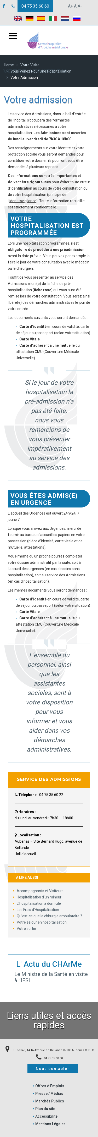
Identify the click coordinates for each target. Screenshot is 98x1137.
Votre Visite (29, 65)
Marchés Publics (49, 1101)
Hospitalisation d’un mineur (37, 897)
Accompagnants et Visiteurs (38, 891)
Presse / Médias (49, 1093)
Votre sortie (24, 928)
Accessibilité (46, 1116)
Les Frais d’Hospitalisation (36, 910)
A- (80, 6)
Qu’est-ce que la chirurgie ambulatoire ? (47, 916)
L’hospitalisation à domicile (37, 903)
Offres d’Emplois (49, 1086)
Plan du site (45, 1109)
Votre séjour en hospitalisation (40, 922)
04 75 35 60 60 (35, 6)
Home (9, 65)
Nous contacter (53, 1069)
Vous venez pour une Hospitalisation (40, 71)
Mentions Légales (50, 1124)
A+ (70, 6)
